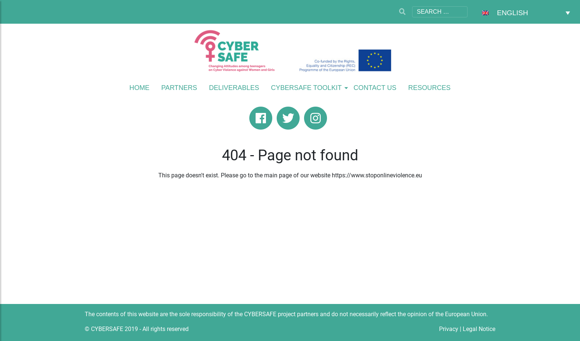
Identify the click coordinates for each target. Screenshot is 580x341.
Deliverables (234, 87)
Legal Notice (479, 328)
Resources (429, 87)
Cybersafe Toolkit (306, 87)
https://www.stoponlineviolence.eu (377, 175)
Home (139, 87)
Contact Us (375, 87)
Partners (179, 87)
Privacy (448, 328)
